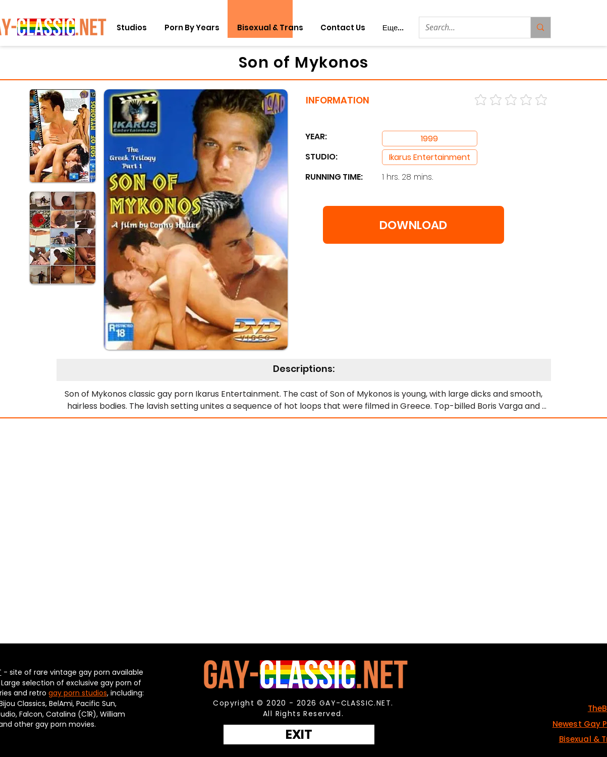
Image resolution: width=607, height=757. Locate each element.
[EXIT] (299, 734)
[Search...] (467, 27)
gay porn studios (77, 693)
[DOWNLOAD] (413, 225)
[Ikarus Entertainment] (429, 157)
